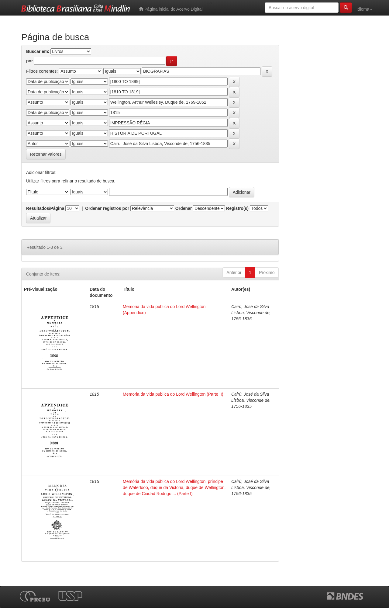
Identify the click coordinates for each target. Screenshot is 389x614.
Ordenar (183, 208)
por (29, 60)
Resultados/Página (45, 208)
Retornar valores (46, 154)
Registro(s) (237, 208)
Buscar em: (37, 51)
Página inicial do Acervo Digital (170, 9)
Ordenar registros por (107, 208)
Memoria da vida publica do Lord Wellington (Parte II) (173, 394)
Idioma (364, 9)
